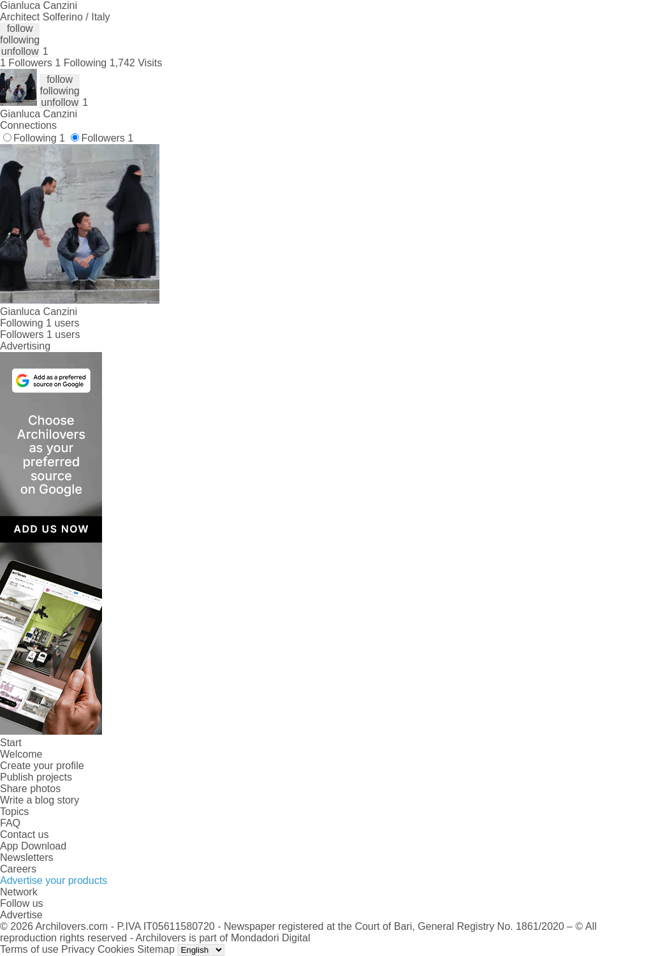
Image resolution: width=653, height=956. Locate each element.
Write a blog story (39, 800)
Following (39, 138)
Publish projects (36, 777)
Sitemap (156, 949)
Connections (28, 125)
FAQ (10, 823)
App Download (33, 846)
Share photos (30, 788)
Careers (18, 869)
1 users (62, 323)
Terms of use (29, 949)
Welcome (21, 754)
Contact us (24, 834)
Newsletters (27, 857)
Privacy (77, 949)
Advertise (21, 914)
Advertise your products (53, 880)
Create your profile (42, 765)
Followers (107, 138)
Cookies (116, 949)
